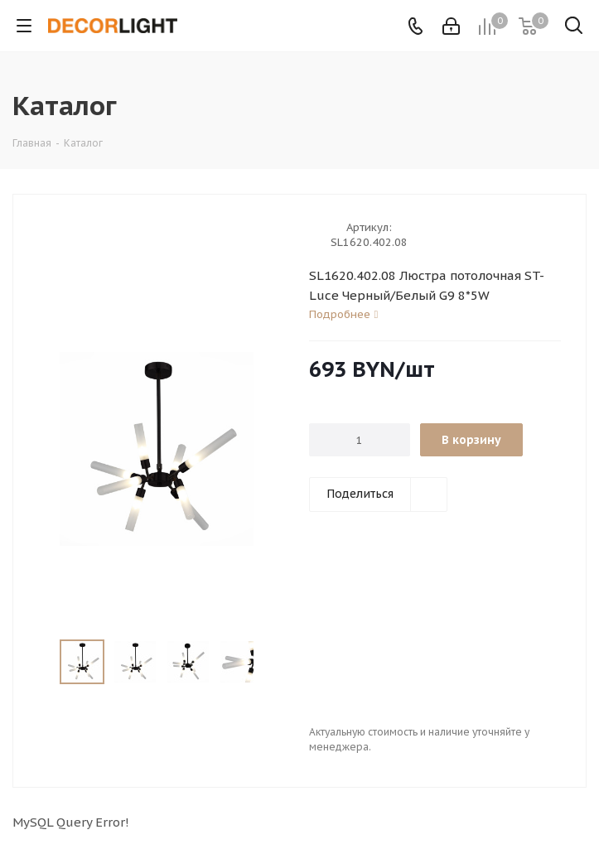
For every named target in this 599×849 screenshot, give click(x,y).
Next (272, 662)
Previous (40, 662)
